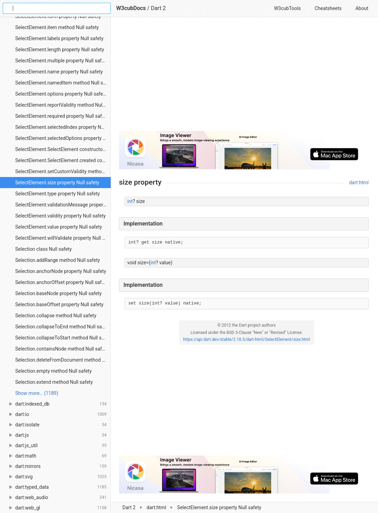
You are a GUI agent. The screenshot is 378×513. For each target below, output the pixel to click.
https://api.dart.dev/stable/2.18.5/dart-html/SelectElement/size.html (246, 339)
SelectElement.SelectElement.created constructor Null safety (63, 160)
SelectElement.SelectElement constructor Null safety (63, 149)
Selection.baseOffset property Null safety (59, 304)
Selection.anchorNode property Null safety (60, 271)
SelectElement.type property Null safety (57, 193)
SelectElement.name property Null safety (59, 71)
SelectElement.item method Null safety (57, 27)
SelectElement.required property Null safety (61, 116)
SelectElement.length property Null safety (59, 49)
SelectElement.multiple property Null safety (61, 60)
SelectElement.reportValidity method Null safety (63, 105)
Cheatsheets (328, 8)
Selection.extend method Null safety (54, 382)
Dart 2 (158, 8)
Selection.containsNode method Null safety (61, 349)
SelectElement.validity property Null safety (60, 216)
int (130, 201)
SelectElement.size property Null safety (57, 182)
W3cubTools (287, 8)
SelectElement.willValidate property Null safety (63, 238)
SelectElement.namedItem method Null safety (63, 83)
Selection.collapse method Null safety (55, 315)
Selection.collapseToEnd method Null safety (62, 326)
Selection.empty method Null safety (53, 371)
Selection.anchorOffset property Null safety (61, 282)
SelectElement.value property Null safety (58, 227)
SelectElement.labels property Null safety (59, 38)
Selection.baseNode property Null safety (58, 293)
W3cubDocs (131, 8)
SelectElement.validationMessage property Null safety (63, 204)
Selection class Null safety (43, 249)
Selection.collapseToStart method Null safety (63, 337)
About (362, 8)
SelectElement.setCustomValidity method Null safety (63, 171)
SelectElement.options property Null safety (61, 94)
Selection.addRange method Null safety (57, 260)
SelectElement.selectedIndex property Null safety (63, 127)
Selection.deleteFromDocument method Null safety (63, 360)
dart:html (359, 182)
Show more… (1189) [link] (36, 393)
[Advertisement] (244, 76)
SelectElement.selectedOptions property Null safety (63, 138)
